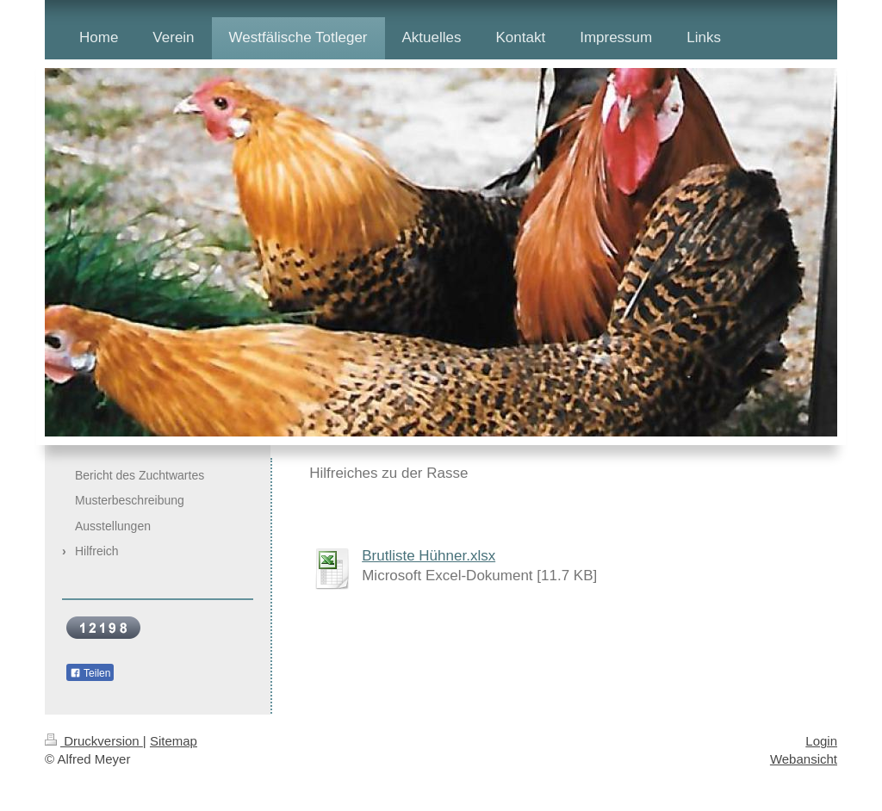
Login (821, 741)
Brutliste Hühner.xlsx (428, 556)
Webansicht (803, 759)
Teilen (90, 673)
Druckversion (94, 741)
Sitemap (173, 741)
